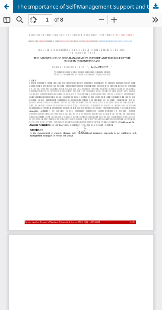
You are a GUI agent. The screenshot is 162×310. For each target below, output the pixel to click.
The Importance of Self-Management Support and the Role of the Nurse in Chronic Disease (89, 6)
